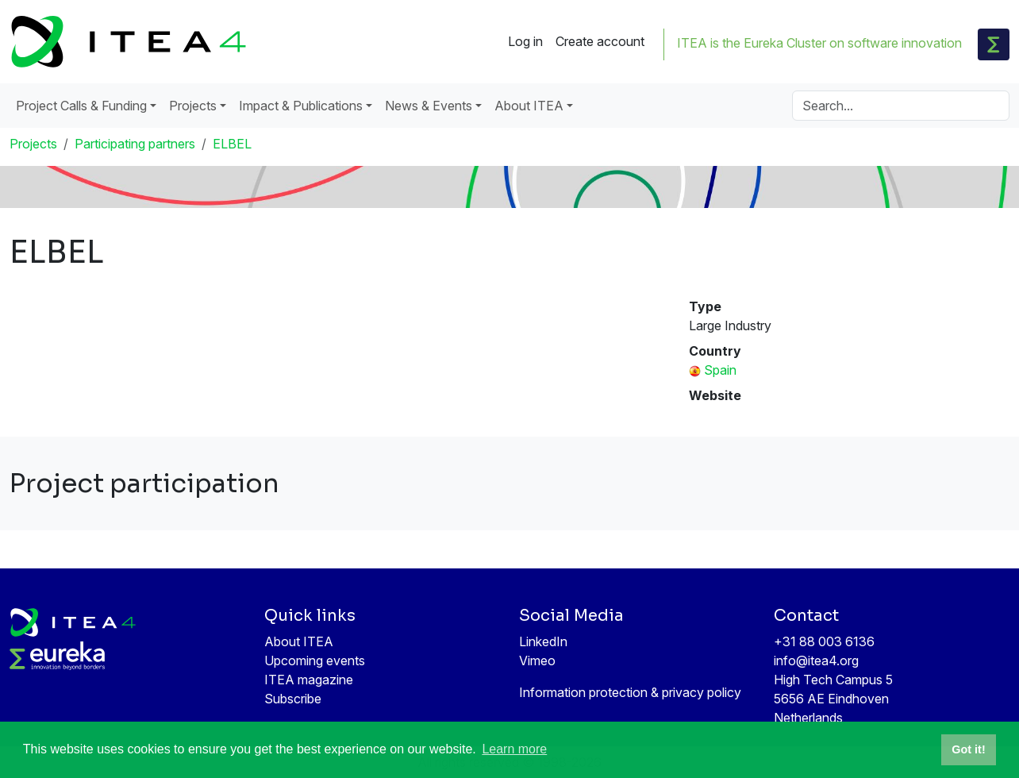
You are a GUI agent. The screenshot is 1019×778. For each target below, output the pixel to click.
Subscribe (292, 699)
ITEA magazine (308, 679)
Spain (720, 370)
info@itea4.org (816, 660)
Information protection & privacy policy (630, 692)
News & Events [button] (428, 106)
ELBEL (232, 144)
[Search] (900, 106)
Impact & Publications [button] (301, 106)
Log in (525, 41)
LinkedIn (543, 641)
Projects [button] (193, 106)
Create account (600, 41)
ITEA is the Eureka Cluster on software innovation (819, 43)
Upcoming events (314, 660)
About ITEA (298, 641)
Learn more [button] (514, 749)
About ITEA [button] (528, 106)
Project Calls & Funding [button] (81, 106)
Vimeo (537, 660)
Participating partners (135, 144)
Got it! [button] (968, 749)
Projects (33, 144)
